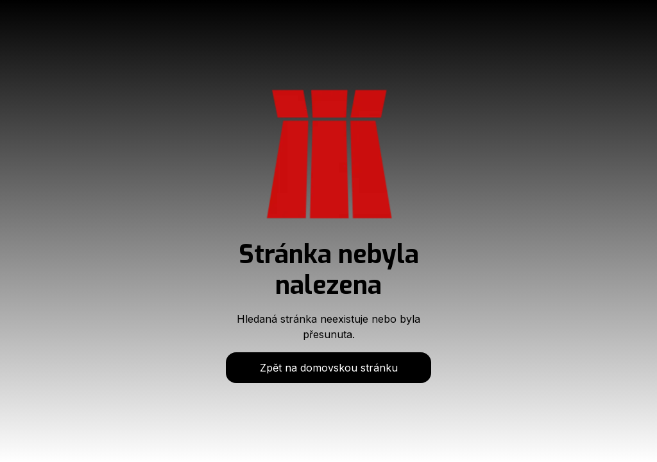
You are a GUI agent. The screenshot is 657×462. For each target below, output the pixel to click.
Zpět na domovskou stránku (329, 367)
